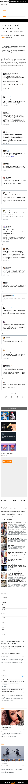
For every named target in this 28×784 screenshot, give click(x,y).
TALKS (3, 37)
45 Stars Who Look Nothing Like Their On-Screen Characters (17, 523)
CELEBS (4, 595)
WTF (3, 609)
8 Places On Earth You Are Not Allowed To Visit (17, 544)
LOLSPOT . (15, 782)
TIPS (3, 607)
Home (14, 500)
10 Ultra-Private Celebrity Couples (7, 512)
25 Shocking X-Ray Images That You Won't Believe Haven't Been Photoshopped (17, 566)
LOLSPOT (14, 9)
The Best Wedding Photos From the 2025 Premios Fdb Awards (13, 511)
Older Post (24, 500)
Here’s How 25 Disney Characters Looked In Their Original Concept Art (17, 559)
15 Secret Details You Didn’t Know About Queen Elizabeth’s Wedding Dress (17, 582)
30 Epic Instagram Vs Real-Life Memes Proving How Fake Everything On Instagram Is (16, 574)
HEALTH (4, 599)
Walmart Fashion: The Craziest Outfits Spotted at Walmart (17, 530)
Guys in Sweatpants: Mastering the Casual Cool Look (11, 516)
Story (4, 602)
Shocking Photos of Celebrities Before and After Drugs (17, 537)
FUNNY (4, 597)
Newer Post (4, 500)
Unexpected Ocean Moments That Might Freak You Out (11, 514)
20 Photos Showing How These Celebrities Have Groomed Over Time (17, 552)
